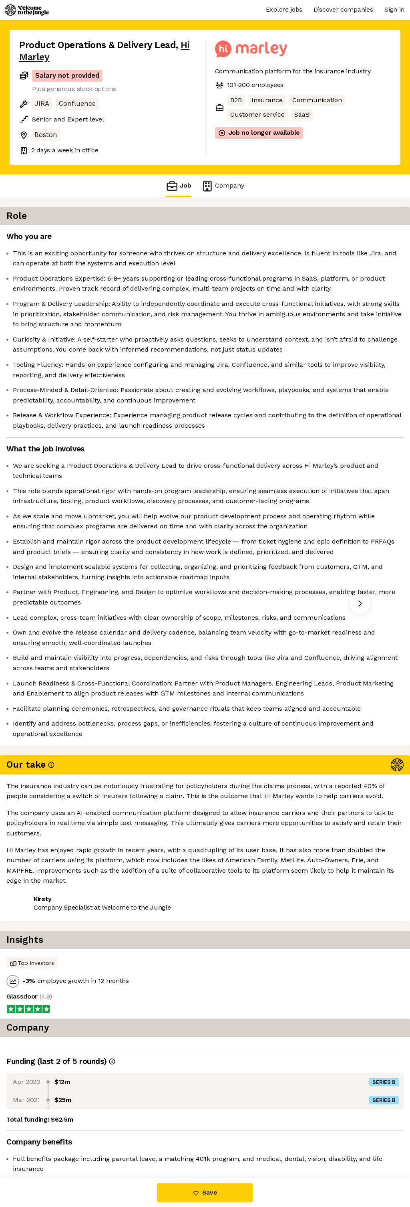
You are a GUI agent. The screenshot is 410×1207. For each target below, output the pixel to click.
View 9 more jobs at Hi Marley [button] (122, 1145)
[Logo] (27, 10)
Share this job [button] (41, 1145)
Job (178, 185)
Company (222, 185)
